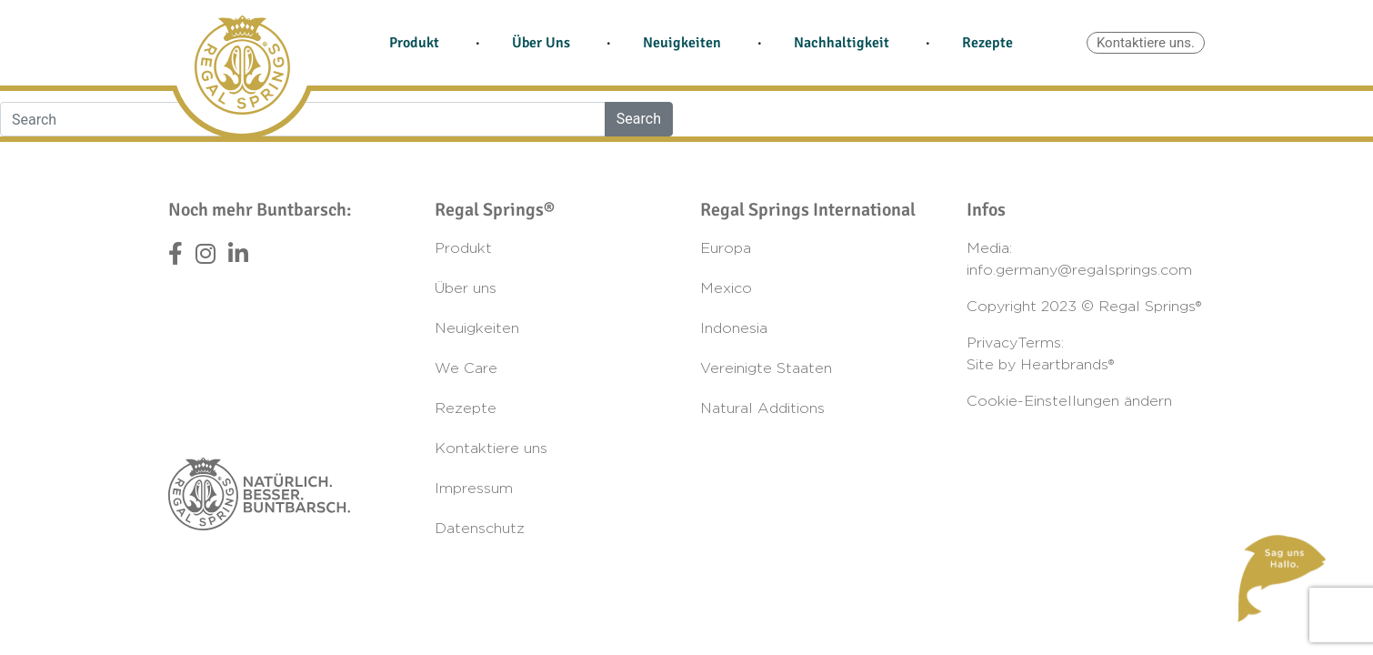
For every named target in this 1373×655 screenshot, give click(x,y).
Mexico (726, 288)
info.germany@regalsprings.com (1079, 270)
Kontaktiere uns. (1146, 43)
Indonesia (733, 328)
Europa (725, 248)
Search (638, 118)
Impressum (474, 488)
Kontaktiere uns (491, 448)
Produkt (414, 43)
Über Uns (541, 43)
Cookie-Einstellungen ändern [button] (1069, 401)
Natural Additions (762, 408)
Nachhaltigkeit (841, 43)
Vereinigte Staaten (766, 368)
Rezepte (987, 43)
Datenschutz (480, 528)
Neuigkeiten (682, 43)
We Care (466, 368)
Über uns (465, 288)
